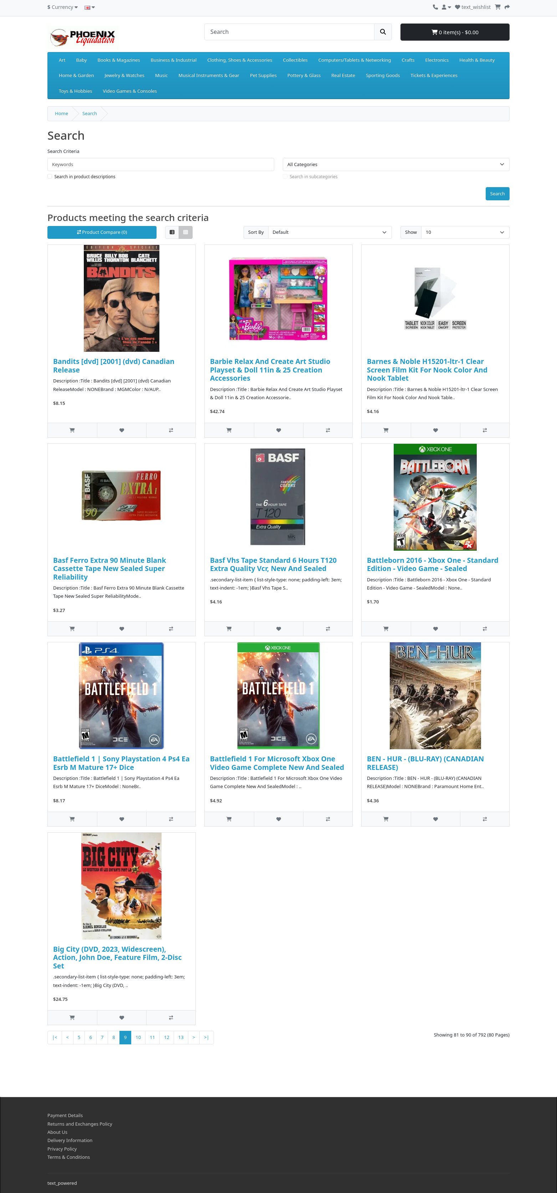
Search (89, 113)
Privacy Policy (62, 1149)
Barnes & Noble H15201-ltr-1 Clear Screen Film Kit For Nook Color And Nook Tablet (427, 369)
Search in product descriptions (85, 177)
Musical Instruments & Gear (209, 75)
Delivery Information (69, 1140)
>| (206, 1037)
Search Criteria (63, 151)
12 (166, 1037)
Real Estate (343, 75)
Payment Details (65, 1115)
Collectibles (295, 60)
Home (61, 113)
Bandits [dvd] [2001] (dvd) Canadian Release (113, 365)
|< (54, 1037)
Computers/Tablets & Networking (354, 60)
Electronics (437, 60)
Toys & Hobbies (75, 91)
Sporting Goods (383, 75)
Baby (81, 60)
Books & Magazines (118, 60)
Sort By (256, 232)
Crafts (408, 60)
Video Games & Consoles (130, 91)
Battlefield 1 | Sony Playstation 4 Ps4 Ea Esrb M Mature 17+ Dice (121, 763)
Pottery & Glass (304, 75)
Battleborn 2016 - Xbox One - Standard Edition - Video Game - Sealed (433, 564)
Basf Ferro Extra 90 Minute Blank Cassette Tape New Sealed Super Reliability (109, 568)
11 (152, 1037)
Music (161, 75)
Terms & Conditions (68, 1157)
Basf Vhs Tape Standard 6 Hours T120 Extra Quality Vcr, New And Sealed (273, 564)
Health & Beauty (477, 60)
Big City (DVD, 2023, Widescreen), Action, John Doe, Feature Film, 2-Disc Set (117, 957)
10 (138, 1037)
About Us (57, 1132)
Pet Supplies (263, 75)
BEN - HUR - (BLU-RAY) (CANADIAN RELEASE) (425, 763)
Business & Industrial (174, 60)
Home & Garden (76, 75)
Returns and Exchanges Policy (79, 1124)
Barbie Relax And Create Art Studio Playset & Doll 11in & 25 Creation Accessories (270, 369)
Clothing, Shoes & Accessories (239, 60)
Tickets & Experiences (434, 75)
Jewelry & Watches (124, 75)
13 (181, 1037)
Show (411, 232)
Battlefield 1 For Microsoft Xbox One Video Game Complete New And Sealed (277, 763)
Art (62, 60)
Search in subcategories (314, 177)
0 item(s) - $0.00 (455, 32)
